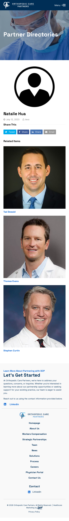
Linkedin (14, 404)
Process (34, 461)
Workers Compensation (34, 434)
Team (34, 444)
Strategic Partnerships (34, 439)
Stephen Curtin (11, 350)
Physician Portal (34, 472)
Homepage (34, 423)
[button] (9, 132)
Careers (34, 466)
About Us (34, 428)
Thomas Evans (11, 281)
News (34, 450)
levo (27, 119)
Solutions (34, 455)
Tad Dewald (9, 211)
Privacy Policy (34, 512)
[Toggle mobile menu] (63, 5)
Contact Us (34, 477)
